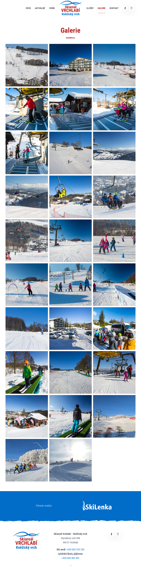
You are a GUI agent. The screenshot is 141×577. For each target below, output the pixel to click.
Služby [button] (90, 8)
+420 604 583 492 (70, 558)
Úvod (28, 8)
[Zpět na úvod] (70, 8)
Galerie (101, 8)
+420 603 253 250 (75, 549)
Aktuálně (40, 8)
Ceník (52, 8)
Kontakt (114, 8)
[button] (27, 65)
